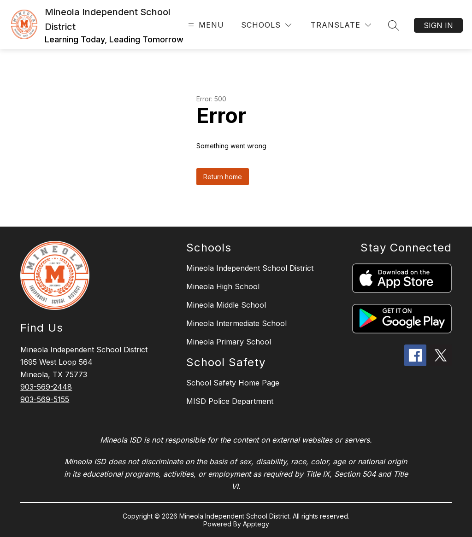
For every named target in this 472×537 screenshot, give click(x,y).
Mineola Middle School (226, 304)
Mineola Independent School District (249, 268)
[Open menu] (205, 25)
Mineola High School (223, 286)
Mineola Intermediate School (236, 323)
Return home (222, 177)
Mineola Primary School (228, 341)
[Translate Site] (340, 25)
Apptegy (256, 524)
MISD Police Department (229, 401)
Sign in (438, 25)
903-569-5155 (44, 399)
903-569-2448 (46, 386)
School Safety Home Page (232, 382)
